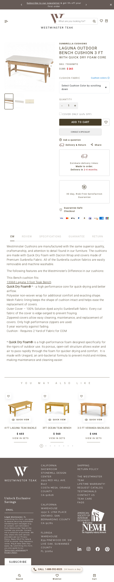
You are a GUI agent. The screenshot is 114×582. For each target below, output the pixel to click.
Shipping (83, 465)
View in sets (20, 438)
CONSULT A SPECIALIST (80, 132)
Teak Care (84, 498)
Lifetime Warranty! (91, 484)
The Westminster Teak (89, 478)
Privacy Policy (10, 552)
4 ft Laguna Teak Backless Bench (20, 428)
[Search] (94, 21)
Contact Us (86, 495)
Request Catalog (90, 487)
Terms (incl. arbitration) (15, 550)
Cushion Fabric (69, 78)
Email (9, 509)
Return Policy (88, 469)
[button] (21, 5)
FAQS (80, 502)
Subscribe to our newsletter (63, 3)
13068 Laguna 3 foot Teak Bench (29, 282)
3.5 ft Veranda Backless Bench (93, 428)
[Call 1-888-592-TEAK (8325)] (57, 569)
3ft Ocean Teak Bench (57, 428)
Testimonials (86, 491)
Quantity (65, 99)
